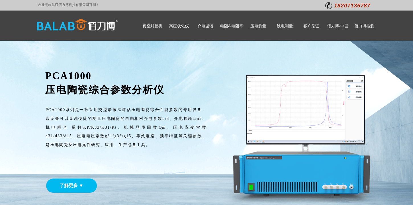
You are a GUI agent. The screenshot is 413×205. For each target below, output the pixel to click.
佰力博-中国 (337, 26)
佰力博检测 (364, 26)
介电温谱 (205, 26)
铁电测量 (285, 26)
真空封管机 (152, 26)
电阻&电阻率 (231, 26)
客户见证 (311, 26)
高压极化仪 (179, 26)
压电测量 (258, 26)
